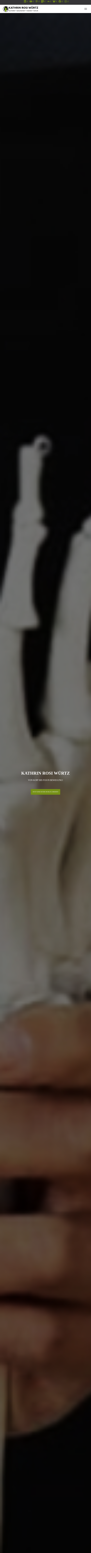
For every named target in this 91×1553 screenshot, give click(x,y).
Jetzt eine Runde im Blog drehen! (45, 792)
